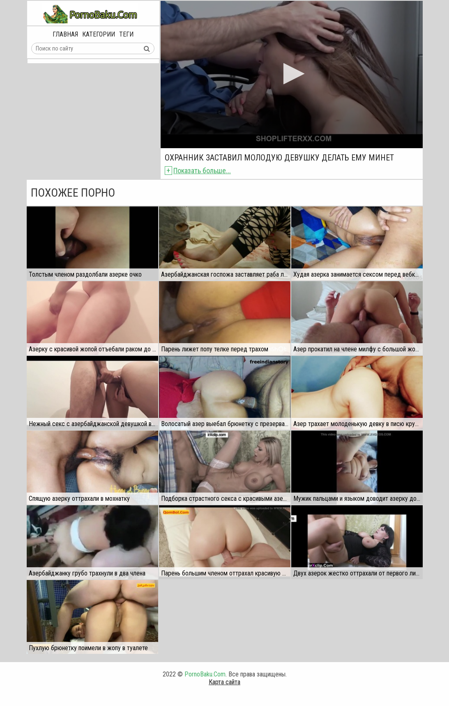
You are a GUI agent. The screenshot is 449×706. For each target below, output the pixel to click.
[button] (291, 73)
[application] (292, 74)
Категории (98, 34)
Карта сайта (224, 682)
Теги (126, 34)
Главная (65, 34)
